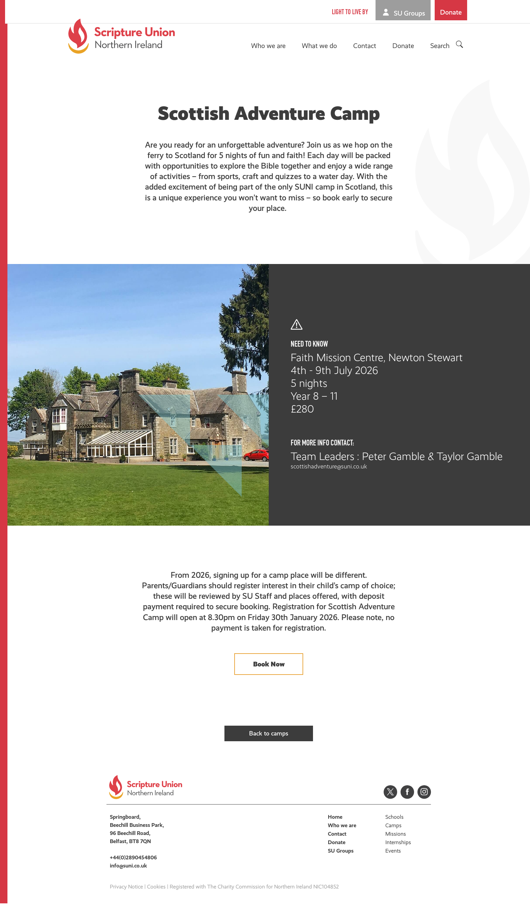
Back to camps (268, 747)
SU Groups (410, 13)
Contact (365, 46)
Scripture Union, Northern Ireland (122, 36)
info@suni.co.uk (128, 886)
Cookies (156, 907)
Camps (393, 846)
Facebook (407, 812)
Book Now (269, 673)
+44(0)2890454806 (133, 878)
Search (441, 46)
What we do (320, 46)
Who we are (269, 46)
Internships (398, 863)
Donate (452, 12)
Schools (394, 837)
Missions (395, 854)
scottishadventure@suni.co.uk (357, 466)
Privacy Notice (126, 907)
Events (393, 871)
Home (335, 837)
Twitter (390, 812)
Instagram (424, 812)
